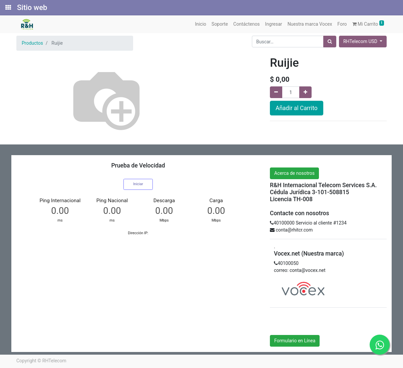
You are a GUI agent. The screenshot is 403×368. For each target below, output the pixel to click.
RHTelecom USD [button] (360, 41)
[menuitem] (200, 24)
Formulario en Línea (294, 340)
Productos (32, 43)
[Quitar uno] (276, 92)
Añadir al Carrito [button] (297, 108)
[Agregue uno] (305, 92)
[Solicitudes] (7, 7)
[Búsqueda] (329, 41)
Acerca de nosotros (294, 173)
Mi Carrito (368, 23)
